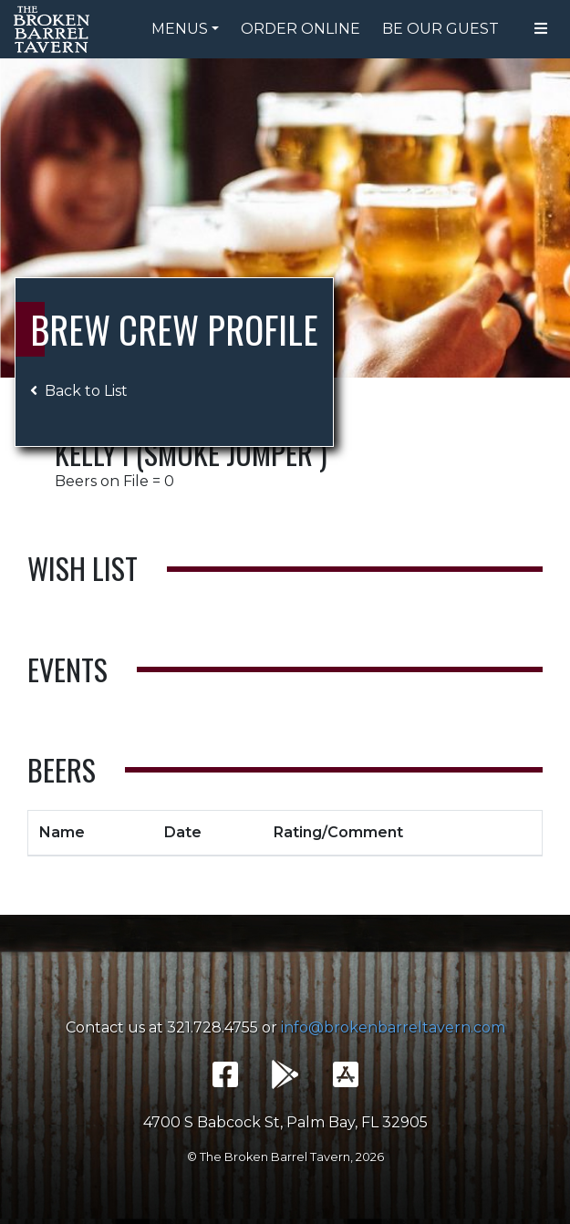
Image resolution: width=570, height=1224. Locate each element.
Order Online (300, 28)
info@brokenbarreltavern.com (393, 1027)
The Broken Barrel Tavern (55, 29)
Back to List (79, 390)
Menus (179, 28)
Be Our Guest (440, 28)
